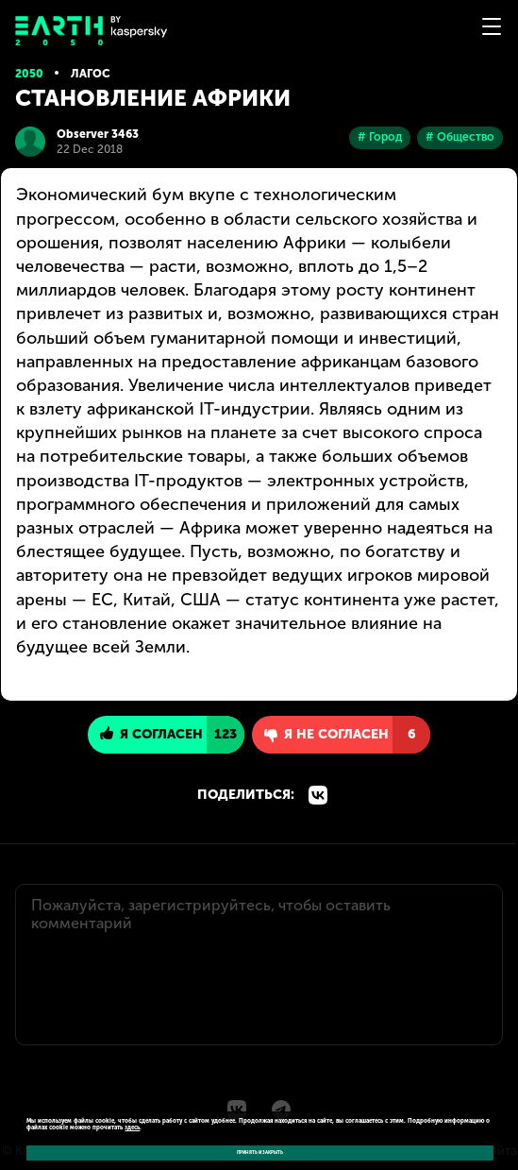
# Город (380, 137)
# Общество (460, 137)
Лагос (90, 73)
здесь (132, 1127)
